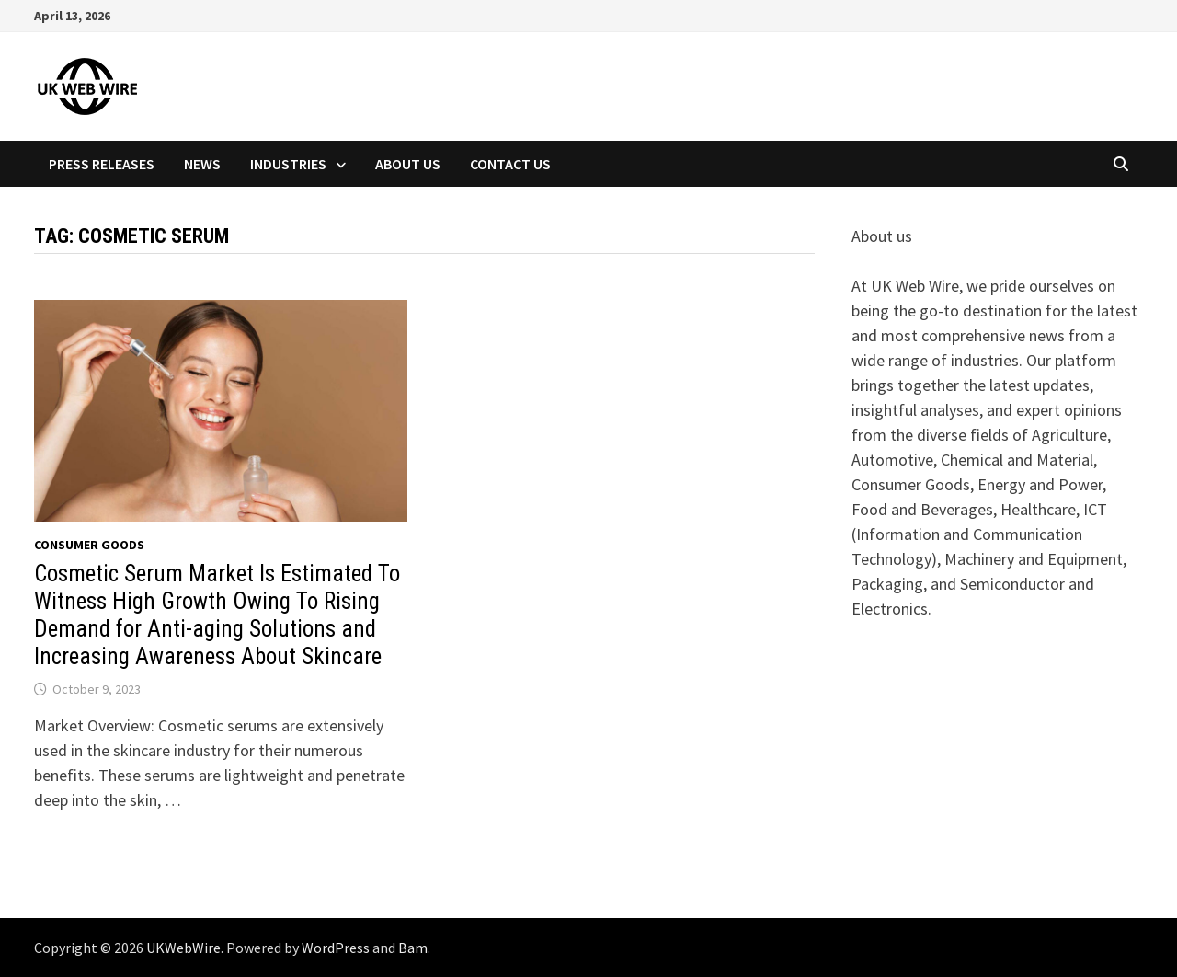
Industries (288, 164)
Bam (413, 947)
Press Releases (101, 164)
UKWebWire (183, 947)
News (202, 164)
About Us (407, 164)
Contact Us (510, 164)
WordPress (336, 947)
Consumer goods (89, 544)
